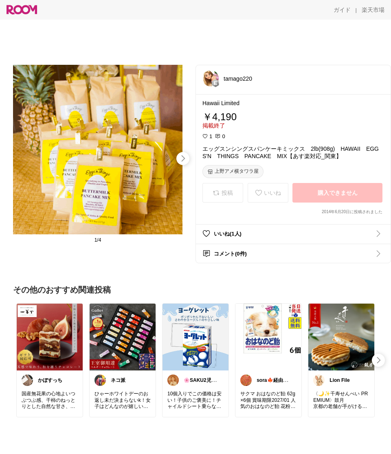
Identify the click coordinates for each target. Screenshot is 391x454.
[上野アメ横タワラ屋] (233, 171)
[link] (50, 337)
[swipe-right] (182, 158)
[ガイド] (342, 9)
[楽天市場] (373, 9)
